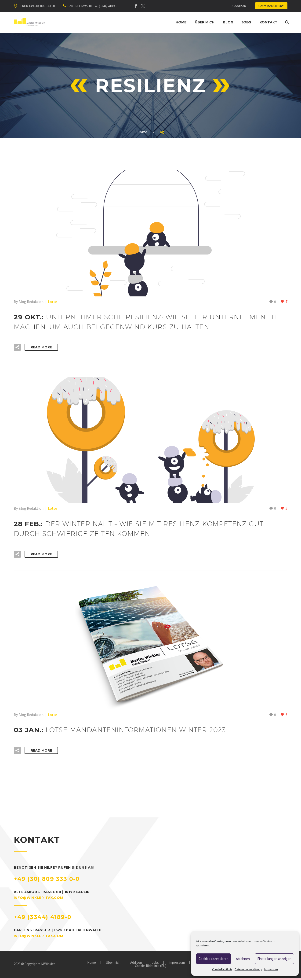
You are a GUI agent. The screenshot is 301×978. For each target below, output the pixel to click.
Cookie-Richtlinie (222, 969)
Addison (240, 6)
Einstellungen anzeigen (274, 958)
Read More (41, 347)
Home (181, 22)
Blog (228, 22)
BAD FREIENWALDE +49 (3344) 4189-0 (92, 6)
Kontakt (268, 22)
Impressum (271, 969)
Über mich (204, 22)
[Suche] (286, 22)
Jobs (246, 22)
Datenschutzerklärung (248, 969)
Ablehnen (243, 958)
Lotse (52, 301)
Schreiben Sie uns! (271, 6)
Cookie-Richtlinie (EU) (150, 966)
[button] (17, 347)
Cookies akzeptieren (213, 958)
